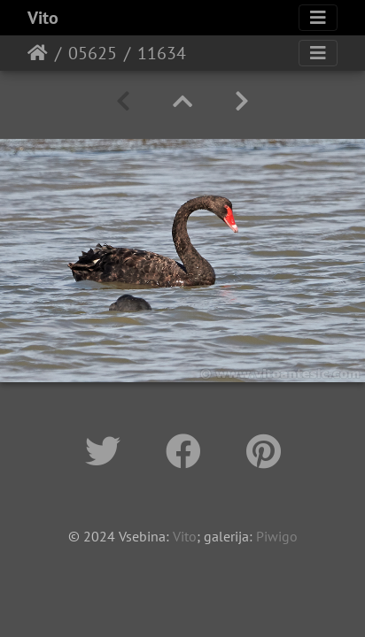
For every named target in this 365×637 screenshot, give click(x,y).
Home (37, 53)
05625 (92, 53)
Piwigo (277, 536)
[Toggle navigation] (318, 17)
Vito (42, 17)
